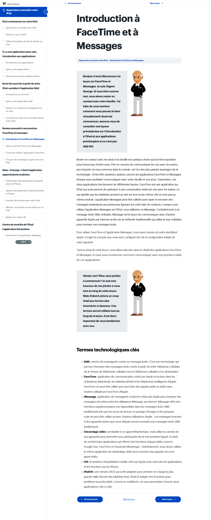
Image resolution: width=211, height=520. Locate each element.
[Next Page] (30, 242)
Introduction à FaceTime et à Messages (127, 60)
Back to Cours (129, 499)
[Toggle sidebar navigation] (42, 12)
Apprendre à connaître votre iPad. (93, 60)
